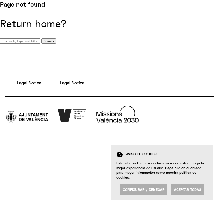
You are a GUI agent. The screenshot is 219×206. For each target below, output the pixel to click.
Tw (206, 116)
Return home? (33, 23)
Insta (209, 134)
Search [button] (49, 41)
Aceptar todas (187, 189)
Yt (206, 128)
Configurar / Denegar (144, 189)
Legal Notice (29, 82)
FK (206, 140)
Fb (206, 122)
